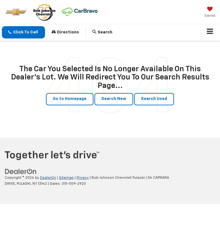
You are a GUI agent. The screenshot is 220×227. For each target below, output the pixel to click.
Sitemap (66, 177)
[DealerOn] (21, 171)
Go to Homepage (70, 99)
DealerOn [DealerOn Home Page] (48, 177)
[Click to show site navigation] (210, 32)
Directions (65, 32)
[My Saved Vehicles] (209, 12)
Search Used (154, 99)
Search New (113, 99)
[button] (23, 32)
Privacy (82, 177)
